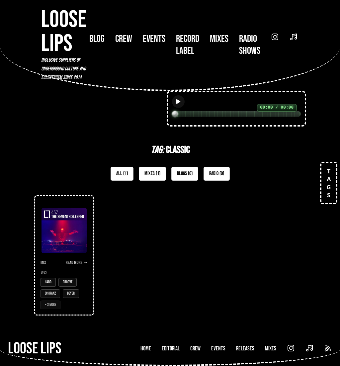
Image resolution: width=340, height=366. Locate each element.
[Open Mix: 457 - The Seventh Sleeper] (64, 255)
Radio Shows (249, 45)
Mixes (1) (152, 173)
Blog (97, 39)
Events (154, 39)
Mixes (219, 39)
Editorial (171, 348)
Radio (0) (216, 173)
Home (145, 348)
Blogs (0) (185, 173)
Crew (123, 39)
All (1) (122, 173)
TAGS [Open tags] (329, 183)
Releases (245, 348)
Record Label (187, 45)
